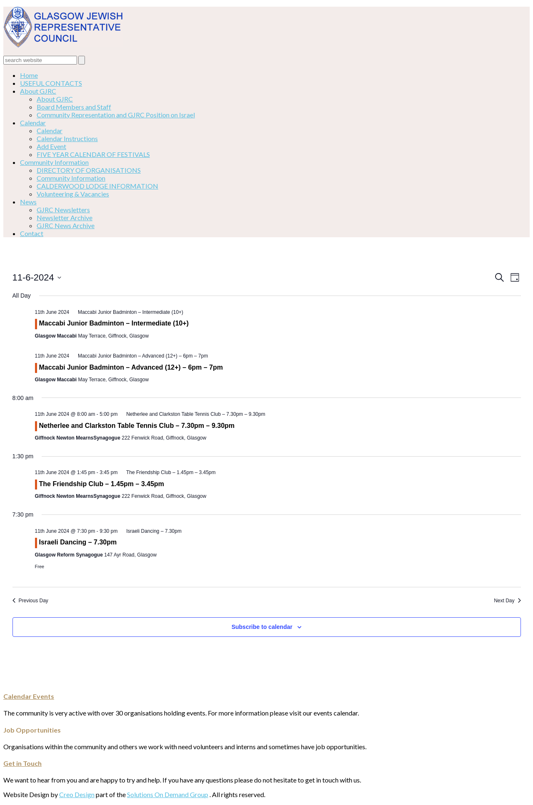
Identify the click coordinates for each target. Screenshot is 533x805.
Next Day (507, 601)
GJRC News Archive (66, 225)
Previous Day (30, 601)
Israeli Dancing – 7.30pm (78, 542)
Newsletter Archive (64, 217)
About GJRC (38, 91)
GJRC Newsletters (63, 210)
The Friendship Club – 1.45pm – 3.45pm (101, 483)
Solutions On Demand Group (167, 794)
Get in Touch (22, 763)
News (28, 202)
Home (29, 75)
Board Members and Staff (74, 107)
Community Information (54, 162)
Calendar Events (28, 696)
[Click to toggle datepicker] (36, 277)
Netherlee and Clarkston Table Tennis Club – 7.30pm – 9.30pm (137, 425)
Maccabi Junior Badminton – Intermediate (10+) (114, 323)
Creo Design (77, 794)
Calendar (33, 123)
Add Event (51, 146)
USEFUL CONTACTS (51, 83)
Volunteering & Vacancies (73, 194)
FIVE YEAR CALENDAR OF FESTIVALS (93, 154)
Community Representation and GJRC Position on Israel (116, 115)
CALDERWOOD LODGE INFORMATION (97, 186)
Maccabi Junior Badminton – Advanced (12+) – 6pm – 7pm (131, 367)
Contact (31, 233)
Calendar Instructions (67, 138)
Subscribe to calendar (262, 627)
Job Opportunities (32, 730)
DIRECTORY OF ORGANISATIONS (89, 170)
